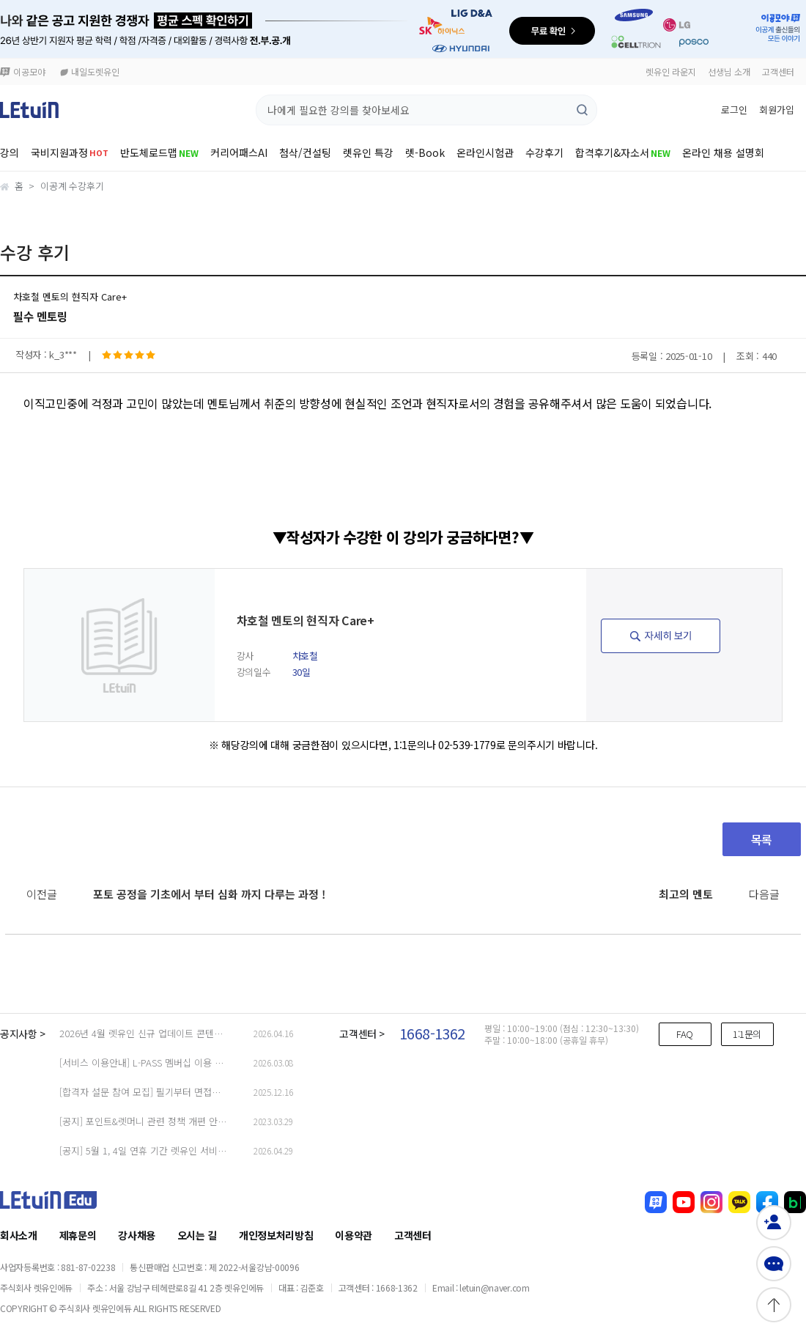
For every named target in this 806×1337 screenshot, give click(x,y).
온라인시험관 (485, 152)
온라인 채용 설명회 (723, 152)
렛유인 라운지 (671, 71)
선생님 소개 (729, 71)
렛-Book (425, 152)
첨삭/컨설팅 (305, 152)
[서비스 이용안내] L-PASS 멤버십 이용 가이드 (150, 1062)
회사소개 (18, 1235)
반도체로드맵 (159, 152)
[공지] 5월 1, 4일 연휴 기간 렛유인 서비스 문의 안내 (163, 1150)
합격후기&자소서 (622, 152)
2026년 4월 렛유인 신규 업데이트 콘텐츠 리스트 (155, 1033)
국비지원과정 (69, 152)
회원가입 (776, 110)
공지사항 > (22, 1033)
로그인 (734, 110)
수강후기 (544, 152)
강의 (9, 152)
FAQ (684, 1034)
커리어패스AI (238, 152)
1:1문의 (747, 1034)
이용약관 (353, 1235)
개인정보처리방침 (276, 1235)
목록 (761, 839)
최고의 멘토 (686, 894)
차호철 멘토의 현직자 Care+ (70, 296)
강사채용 (136, 1235)
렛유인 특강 (368, 152)
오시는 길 (197, 1235)
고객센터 (778, 71)
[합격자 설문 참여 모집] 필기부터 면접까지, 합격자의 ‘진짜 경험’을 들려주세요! (216, 1092)
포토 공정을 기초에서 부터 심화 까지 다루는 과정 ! (209, 894)
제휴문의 (78, 1235)
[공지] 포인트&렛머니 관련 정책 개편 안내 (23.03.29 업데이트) (183, 1121)
